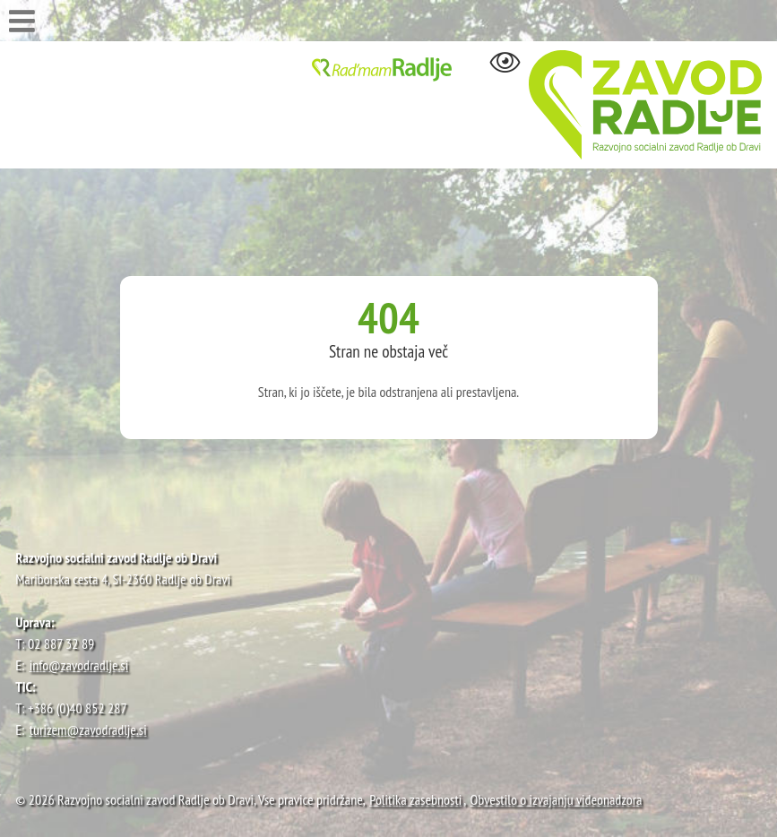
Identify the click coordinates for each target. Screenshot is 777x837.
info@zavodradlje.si (79, 665)
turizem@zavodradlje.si (88, 729)
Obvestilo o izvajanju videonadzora (557, 799)
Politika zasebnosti (415, 799)
